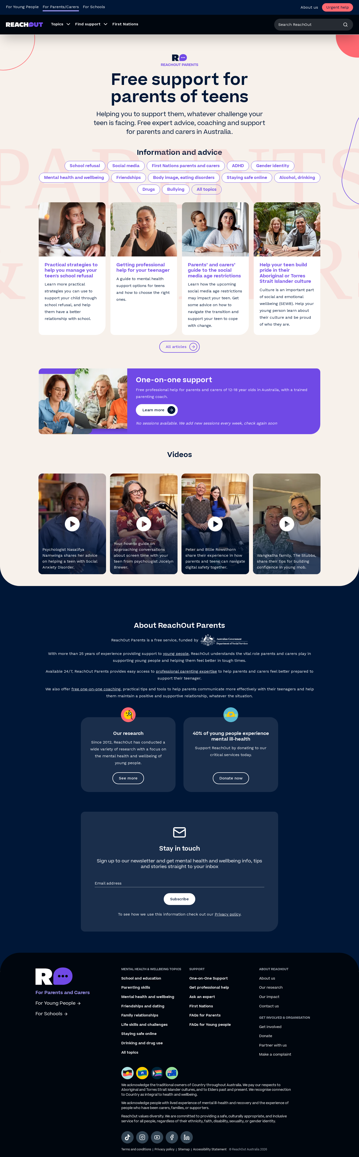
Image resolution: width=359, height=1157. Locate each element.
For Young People (58, 1003)
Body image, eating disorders (184, 178)
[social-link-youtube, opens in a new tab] (157, 1137)
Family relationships (139, 1015)
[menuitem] (59, 24)
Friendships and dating (142, 1006)
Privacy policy (227, 914)
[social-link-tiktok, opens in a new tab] (127, 1137)
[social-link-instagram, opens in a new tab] (142, 1137)
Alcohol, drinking (297, 178)
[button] (72, 524)
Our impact (269, 997)
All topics (206, 189)
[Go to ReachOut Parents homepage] (24, 24)
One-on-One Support (208, 978)
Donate (265, 1036)
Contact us (269, 1006)
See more (128, 778)
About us (309, 7)
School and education (141, 978)
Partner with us (273, 1045)
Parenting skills (135, 987)
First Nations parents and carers (186, 166)
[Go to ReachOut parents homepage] (54, 976)
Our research (271, 987)
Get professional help (209, 987)
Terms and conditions (136, 1149)
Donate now (231, 778)
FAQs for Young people (210, 1024)
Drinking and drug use (142, 1043)
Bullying (175, 189)
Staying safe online (247, 178)
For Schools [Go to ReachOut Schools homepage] (94, 6)
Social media (126, 166)
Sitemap (184, 1149)
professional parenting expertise (186, 671)
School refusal (85, 166)
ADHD (238, 166)
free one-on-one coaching (96, 689)
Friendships (128, 178)
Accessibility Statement (210, 1149)
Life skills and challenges (144, 1024)
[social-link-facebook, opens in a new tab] (172, 1137)
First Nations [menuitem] (125, 24)
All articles (181, 347)
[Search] (345, 24)
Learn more (158, 410)
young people (176, 653)
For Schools (52, 1014)
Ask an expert (202, 997)
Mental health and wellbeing (74, 178)
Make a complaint (275, 1054)
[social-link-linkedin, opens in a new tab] (186, 1137)
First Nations (201, 1006)
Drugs (149, 189)
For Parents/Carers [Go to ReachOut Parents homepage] (61, 6)
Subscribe (179, 899)
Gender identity (272, 166)
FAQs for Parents (205, 1015)
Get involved (270, 1027)
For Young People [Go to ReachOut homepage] (22, 6)
